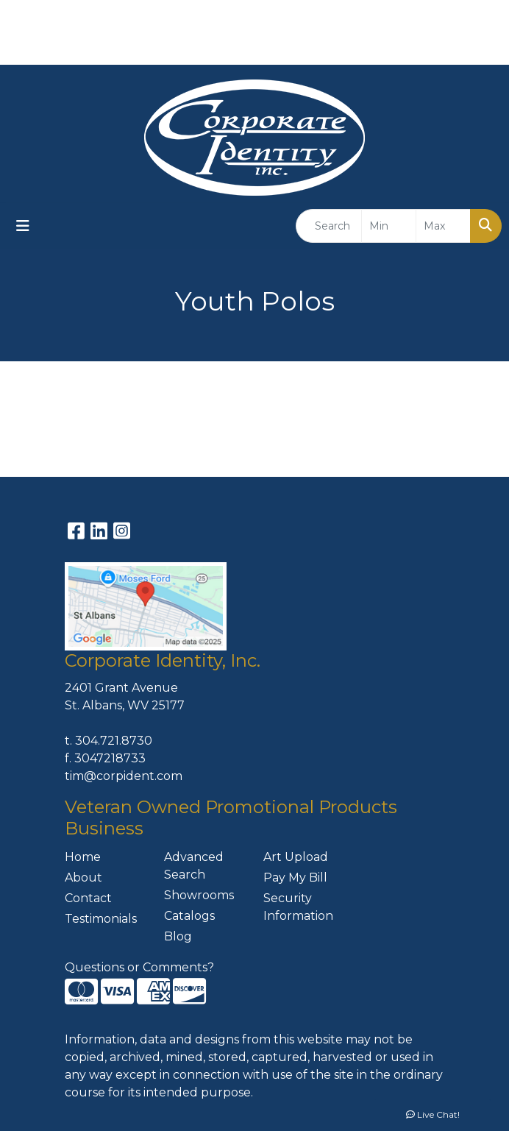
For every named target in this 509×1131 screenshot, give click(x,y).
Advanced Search (194, 866)
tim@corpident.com (123, 776)
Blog (178, 936)
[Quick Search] (329, 226)
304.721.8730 (113, 741)
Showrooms (199, 895)
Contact (88, 898)
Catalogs (189, 916)
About (83, 877)
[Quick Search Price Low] (388, 226)
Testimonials (101, 919)
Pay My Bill (295, 877)
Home (83, 857)
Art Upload (295, 857)
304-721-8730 (448, 16)
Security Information (298, 907)
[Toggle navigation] (22, 226)
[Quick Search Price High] (443, 226)
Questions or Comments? (139, 967)
